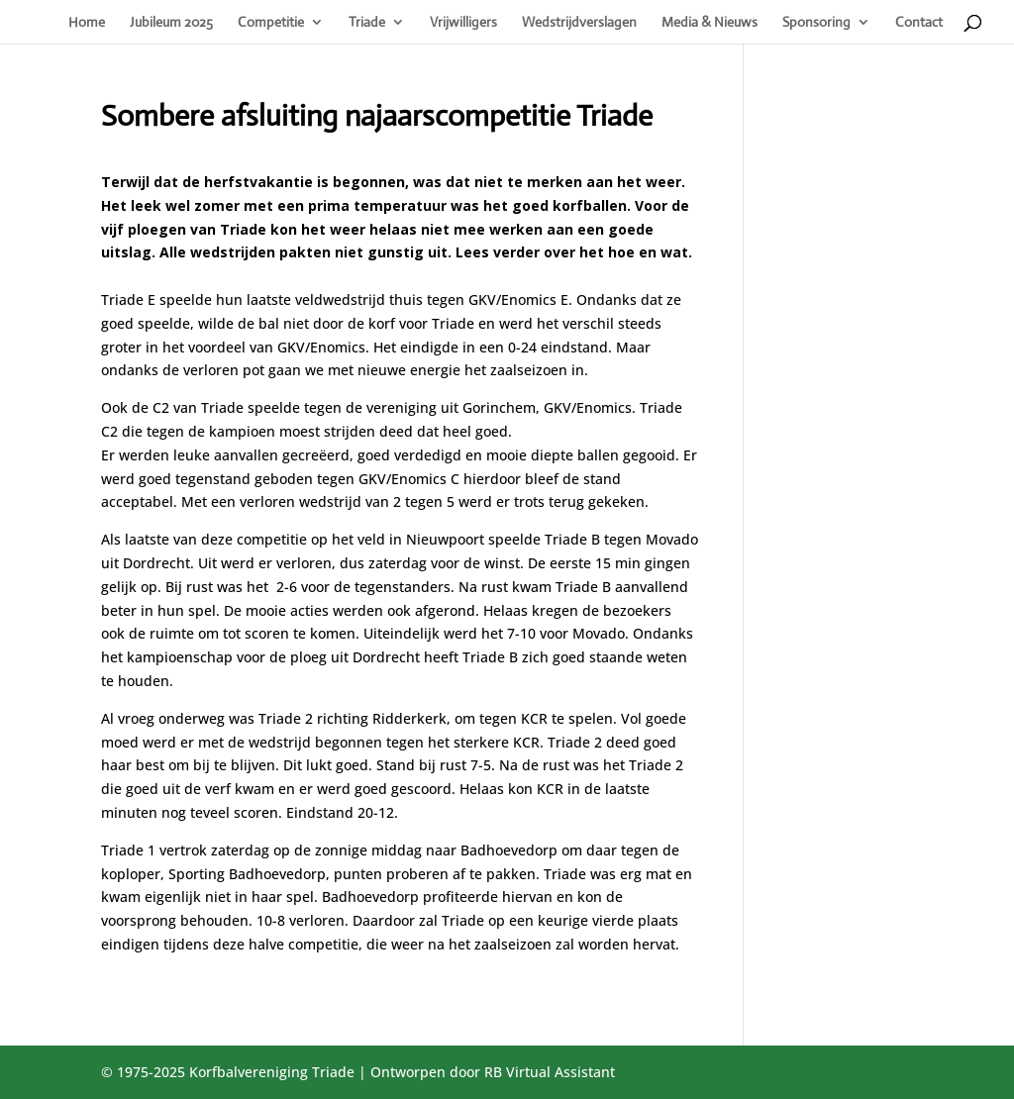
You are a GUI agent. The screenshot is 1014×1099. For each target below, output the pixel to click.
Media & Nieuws (709, 23)
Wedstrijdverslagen (579, 23)
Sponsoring (816, 23)
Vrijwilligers (463, 23)
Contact (919, 23)
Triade (367, 23)
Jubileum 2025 (171, 23)
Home (86, 23)
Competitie (271, 23)
